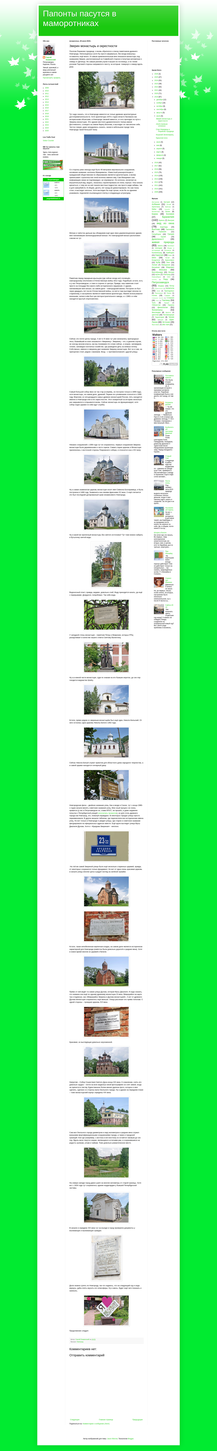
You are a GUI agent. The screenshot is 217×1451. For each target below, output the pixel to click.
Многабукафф (157, 272)
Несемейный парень (169, 509)
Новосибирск (156, 277)
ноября (159, 103)
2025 (47, 131)
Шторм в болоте (160, 533)
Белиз (167, 212)
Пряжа (169, 293)
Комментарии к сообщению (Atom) (96, 1424)
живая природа (163, 242)
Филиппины (157, 310)
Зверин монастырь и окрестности (164, 120)
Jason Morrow (112, 1439)
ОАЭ (168, 277)
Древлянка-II (158, 239)
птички (154, 295)
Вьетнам (156, 229)
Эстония (166, 322)
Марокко (170, 267)
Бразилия (168, 216)
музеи (157, 274)
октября (159, 106)
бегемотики (156, 211)
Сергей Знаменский (51, 58)
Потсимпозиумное (169, 377)
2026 (156, 74)
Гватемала (170, 229)
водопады (164, 227)
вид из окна (165, 223)
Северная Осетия (157, 298)
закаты (160, 246)
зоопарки (158, 248)
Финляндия (156, 312)
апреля (159, 149)
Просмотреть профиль (51, 78)
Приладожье (169, 291)
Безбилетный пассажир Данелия (169, 430)
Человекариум (168, 315)
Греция (171, 234)
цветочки (155, 315)
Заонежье (170, 246)
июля (158, 116)
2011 (47, 94)
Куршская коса (161, 138)
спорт (157, 300)
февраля (160, 155)
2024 (47, 128)
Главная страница (106, 1420)
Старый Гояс (168, 457)
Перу (165, 279)
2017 (47, 111)
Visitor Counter (48, 141)
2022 (47, 122)
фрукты (168, 312)
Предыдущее (138, 1420)
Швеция (160, 320)
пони (158, 291)
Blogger (130, 1439)
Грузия (163, 237)
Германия (162, 232)
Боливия (170, 214)
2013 (47, 99)
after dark (165, 325)
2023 (47, 125)
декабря (159, 100)
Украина (171, 305)
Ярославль (155, 324)
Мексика (163, 270)
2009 (47, 88)
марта (159, 152)
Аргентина (156, 207)
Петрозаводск (53, 180)
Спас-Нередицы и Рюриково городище (165, 130)
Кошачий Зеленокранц (164, 135)
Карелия (159, 255)
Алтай (169, 204)
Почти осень (167, 482)
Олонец (154, 279)
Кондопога (156, 260)
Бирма (155, 214)
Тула (153, 303)
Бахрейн (167, 209)
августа (159, 113)
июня (158, 142)
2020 (156, 93)
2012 (47, 96)
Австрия (167, 202)
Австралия (155, 202)
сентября (160, 109)
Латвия (154, 265)
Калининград (157, 253)
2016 (47, 108)
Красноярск (169, 260)
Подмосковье (159, 288)
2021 (47, 119)
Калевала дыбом (169, 403)
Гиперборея (156, 234)
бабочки (168, 207)
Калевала (167, 250)
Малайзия (156, 267)
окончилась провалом (107, 813)
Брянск (161, 220)
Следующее (74, 1420)
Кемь (170, 255)
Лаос (168, 262)
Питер (171, 286)
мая (158, 145)
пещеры (161, 286)
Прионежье (159, 293)
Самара (167, 295)
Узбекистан (156, 305)
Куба (158, 262)
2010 (47, 91)
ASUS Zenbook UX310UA (162, 125)
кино (154, 257)
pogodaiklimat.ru (53, 199)
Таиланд (166, 300)
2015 (47, 105)
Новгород (80, 1342)
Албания (156, 204)
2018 (47, 114)
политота (170, 288)
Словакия (170, 298)
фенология (163, 307)
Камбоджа (170, 253)
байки (154, 209)
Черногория (159, 317)
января (159, 158)
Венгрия (171, 220)
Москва (171, 272)
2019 (47, 116)
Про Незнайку (169, 552)
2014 (47, 102)
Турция (166, 303)
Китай (167, 258)
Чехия (171, 317)
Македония (165, 265)
